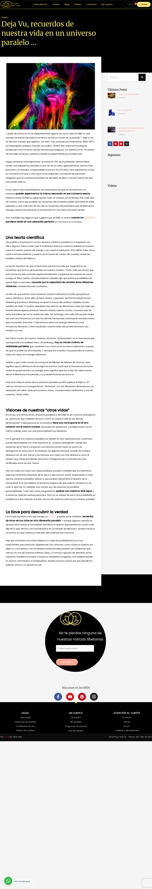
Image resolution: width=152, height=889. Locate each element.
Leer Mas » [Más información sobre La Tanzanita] (122, 114)
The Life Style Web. (11, 737)
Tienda (56, 4)
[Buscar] (142, 77)
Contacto (91, 4)
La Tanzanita (125, 110)
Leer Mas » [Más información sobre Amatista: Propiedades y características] (122, 134)
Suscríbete (67, 662)
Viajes (4, 17)
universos (89, 217)
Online (77, 4)
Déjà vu (52, 516)
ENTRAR (143, 4)
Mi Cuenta (107, 4)
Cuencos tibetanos (128, 94)
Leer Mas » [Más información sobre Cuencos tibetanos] (122, 98)
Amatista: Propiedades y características (131, 129)
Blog (67, 4)
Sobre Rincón (40, 4)
